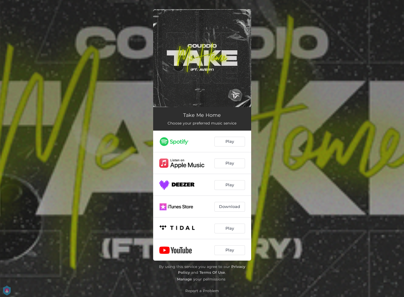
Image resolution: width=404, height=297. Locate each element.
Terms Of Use (212, 272)
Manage (184, 279)
